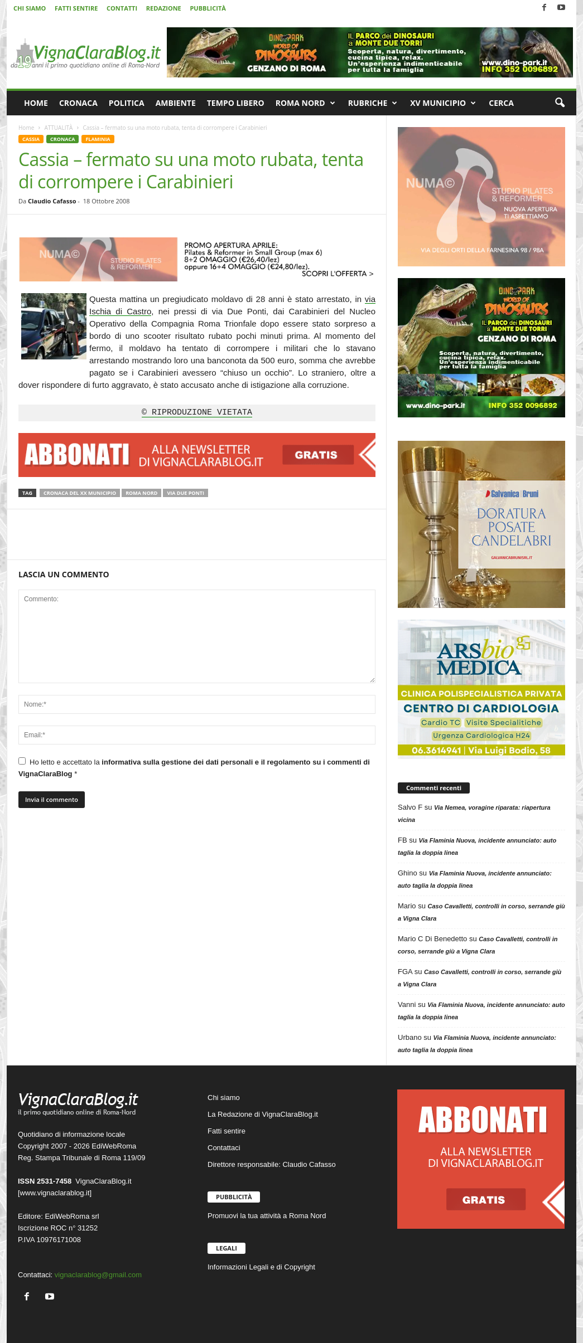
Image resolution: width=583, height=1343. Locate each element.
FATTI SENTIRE (76, 8)
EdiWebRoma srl (72, 1216)
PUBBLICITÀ (207, 8)
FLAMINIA (97, 139)
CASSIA (31, 139)
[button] (559, 103)
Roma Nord (141, 493)
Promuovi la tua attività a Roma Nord (267, 1215)
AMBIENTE (176, 103)
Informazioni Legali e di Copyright (261, 1267)
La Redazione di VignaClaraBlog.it (263, 1114)
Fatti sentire (226, 1131)
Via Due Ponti (185, 493)
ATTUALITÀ (58, 128)
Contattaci (224, 1148)
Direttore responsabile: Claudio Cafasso (272, 1164)
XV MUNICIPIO (443, 103)
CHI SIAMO (29, 8)
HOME (36, 103)
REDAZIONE (163, 8)
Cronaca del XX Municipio (80, 493)
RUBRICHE (373, 103)
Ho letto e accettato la (194, 767)
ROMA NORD (305, 103)
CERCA (501, 103)
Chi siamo (224, 1097)
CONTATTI (122, 8)
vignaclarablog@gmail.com (98, 1275)
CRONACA (78, 103)
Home (26, 128)
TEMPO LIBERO (235, 103)
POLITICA (126, 103)
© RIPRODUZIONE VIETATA (197, 413)
